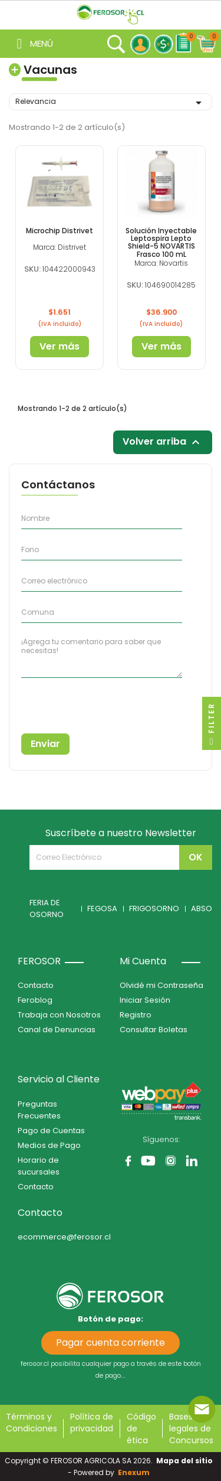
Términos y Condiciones (31, 1422)
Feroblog (35, 1000)
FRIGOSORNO (154, 908)
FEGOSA (102, 908)
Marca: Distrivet (59, 247)
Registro (135, 1014)
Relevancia (110, 103)
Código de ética (141, 1428)
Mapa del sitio (184, 1461)
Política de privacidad (91, 1422)
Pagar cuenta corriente (110, 1342)
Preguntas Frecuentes (39, 1109)
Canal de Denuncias (56, 1029)
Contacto (36, 985)
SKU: (32, 269)
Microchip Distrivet (59, 231)
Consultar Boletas (153, 1029)
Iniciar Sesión (145, 1000)
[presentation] (74, 701)
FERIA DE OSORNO (46, 908)
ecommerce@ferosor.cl (64, 1236)
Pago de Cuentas (51, 1130)
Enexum (135, 1472)
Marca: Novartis (161, 263)
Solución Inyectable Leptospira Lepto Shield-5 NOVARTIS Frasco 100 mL (161, 242)
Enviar (45, 744)
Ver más (59, 346)
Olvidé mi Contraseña (161, 985)
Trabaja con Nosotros (59, 1014)
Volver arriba (163, 442)
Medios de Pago (49, 1145)
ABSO (201, 908)
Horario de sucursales (39, 1165)
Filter (211, 726)
